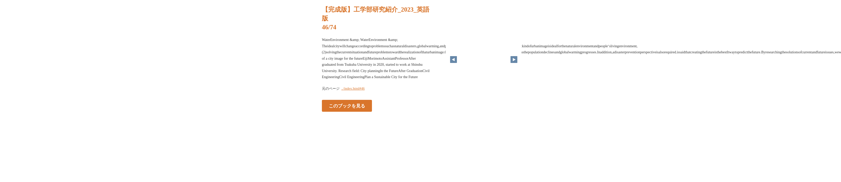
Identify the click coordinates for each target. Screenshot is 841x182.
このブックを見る (347, 105)
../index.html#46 (353, 88)
